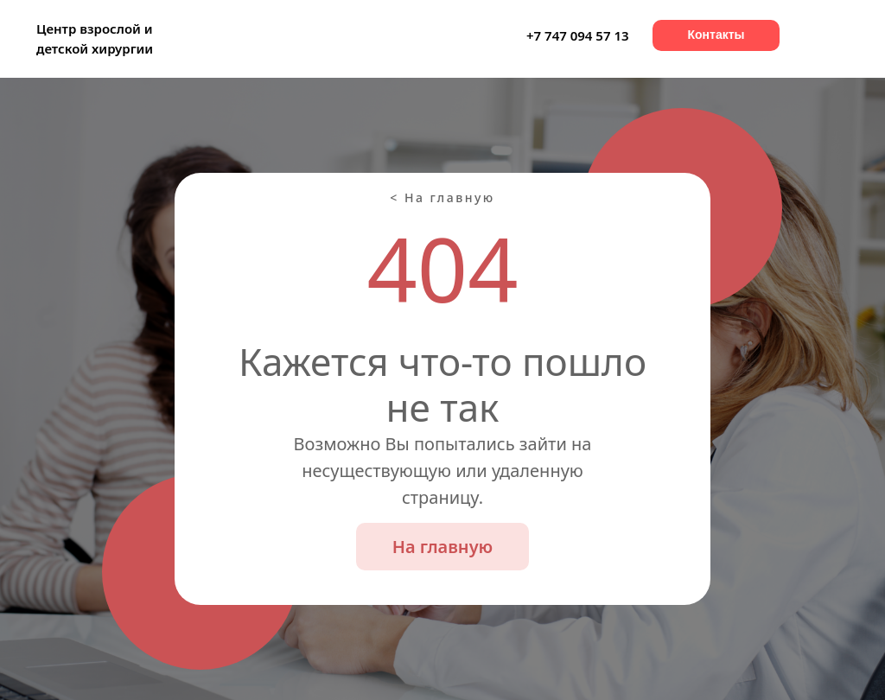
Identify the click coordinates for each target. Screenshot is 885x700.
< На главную (442, 197)
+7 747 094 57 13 (577, 35)
